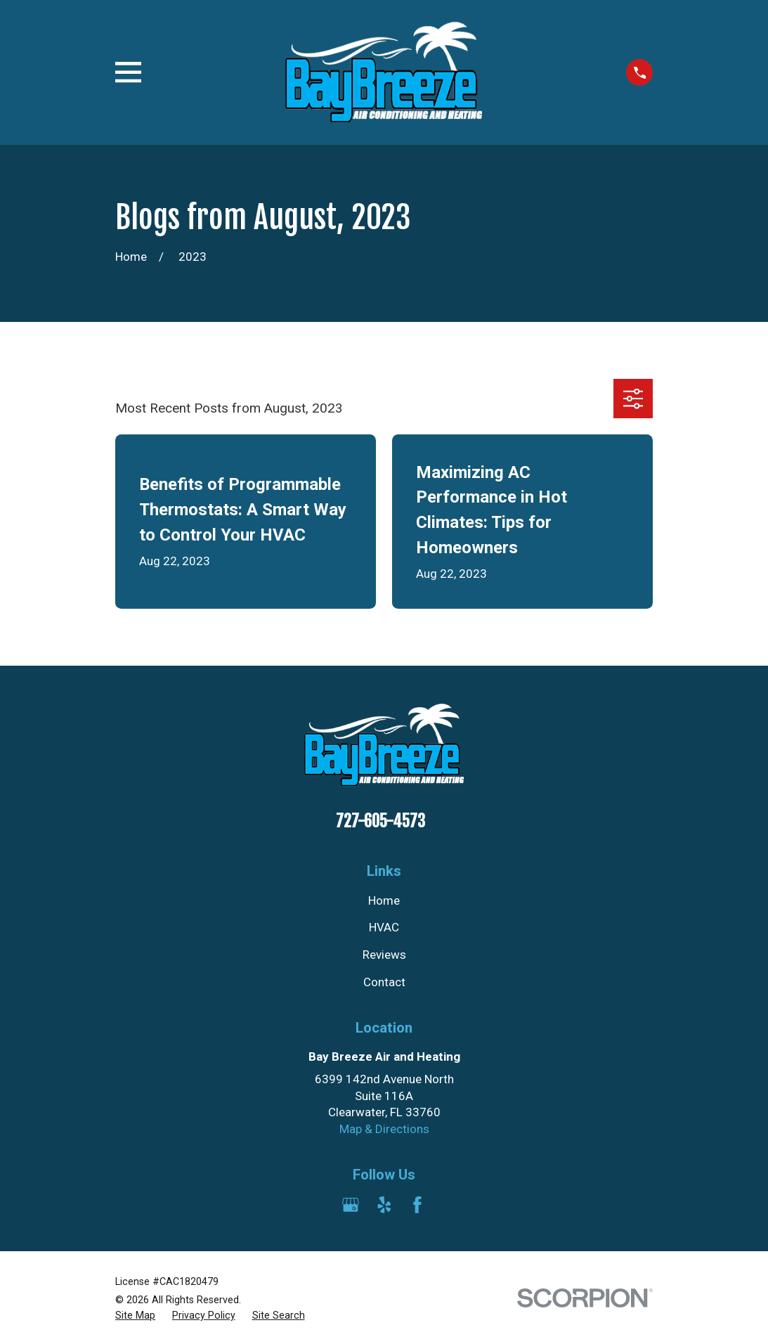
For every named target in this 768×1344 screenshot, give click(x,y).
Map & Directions (384, 1129)
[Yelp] (384, 1204)
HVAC (384, 927)
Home (384, 900)
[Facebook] (417, 1204)
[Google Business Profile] (350, 1204)
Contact (384, 982)
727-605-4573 (380, 821)
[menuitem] (135, 1316)
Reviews (384, 955)
